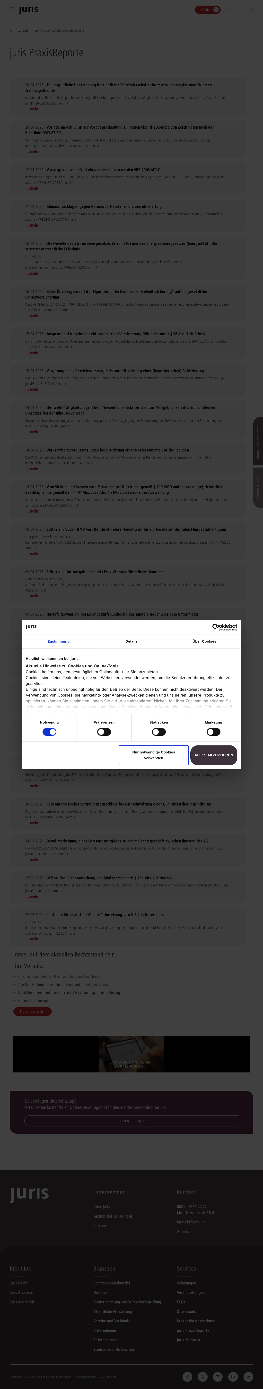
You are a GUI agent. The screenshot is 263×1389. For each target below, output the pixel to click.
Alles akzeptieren (213, 755)
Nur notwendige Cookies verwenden (153, 755)
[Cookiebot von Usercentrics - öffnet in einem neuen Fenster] (216, 627)
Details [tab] (131, 641)
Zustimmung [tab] (59, 641)
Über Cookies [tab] (204, 641)
